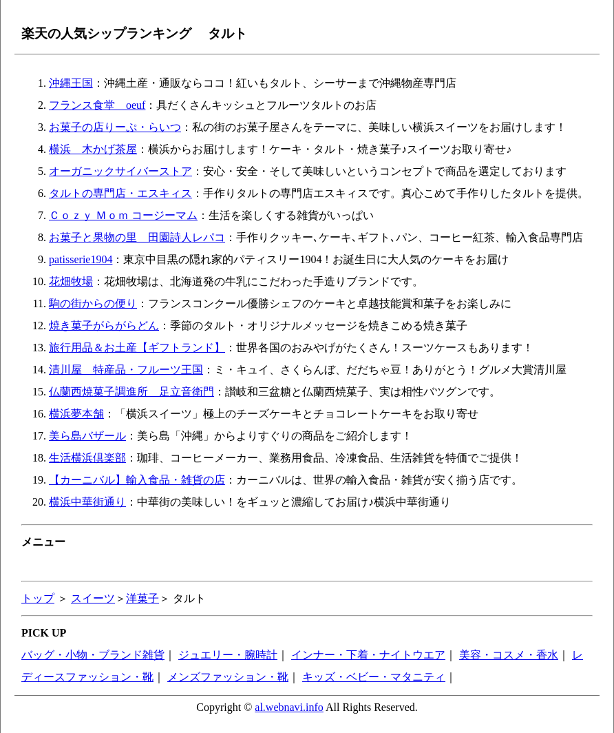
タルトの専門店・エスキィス (120, 193)
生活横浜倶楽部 (87, 458)
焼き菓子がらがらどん (104, 325)
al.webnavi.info (289, 707)
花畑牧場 (71, 281)
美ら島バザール (87, 436)
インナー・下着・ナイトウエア (368, 655)
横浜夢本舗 (76, 414)
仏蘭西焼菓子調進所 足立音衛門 (131, 392)
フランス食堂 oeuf (97, 105)
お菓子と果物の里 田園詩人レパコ (137, 237)
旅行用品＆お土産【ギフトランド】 (137, 347)
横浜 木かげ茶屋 (93, 149)
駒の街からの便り (93, 303)
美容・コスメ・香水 (508, 655)
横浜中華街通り (87, 502)
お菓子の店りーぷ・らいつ (115, 127)
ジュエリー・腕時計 (227, 655)
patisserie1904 (80, 259)
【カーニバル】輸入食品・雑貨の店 (137, 480)
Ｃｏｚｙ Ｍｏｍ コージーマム (123, 215)
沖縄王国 (71, 83)
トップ (37, 598)
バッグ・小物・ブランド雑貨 (93, 655)
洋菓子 (142, 598)
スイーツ (93, 598)
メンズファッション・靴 (227, 677)
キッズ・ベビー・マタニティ (373, 677)
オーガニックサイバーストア (120, 171)
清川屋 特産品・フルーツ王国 (126, 369)
